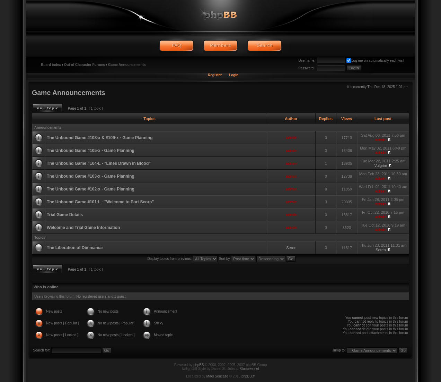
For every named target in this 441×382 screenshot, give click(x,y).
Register (215, 75)
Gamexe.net (249, 369)
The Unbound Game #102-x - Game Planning (90, 189)
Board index (51, 65)
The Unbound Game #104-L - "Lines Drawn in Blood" (99, 163)
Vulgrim (380, 165)
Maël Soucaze (217, 376)
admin (291, 138)
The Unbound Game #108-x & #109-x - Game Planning (99, 137)
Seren (291, 248)
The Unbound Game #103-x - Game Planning (90, 176)
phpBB (198, 365)
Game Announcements (127, 65)
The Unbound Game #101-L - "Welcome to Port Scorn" (100, 202)
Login (233, 75)
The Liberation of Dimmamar (75, 247)
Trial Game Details (65, 214)
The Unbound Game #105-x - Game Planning (90, 150)
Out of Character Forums (84, 65)
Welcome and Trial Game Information (83, 227)
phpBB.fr (248, 376)
